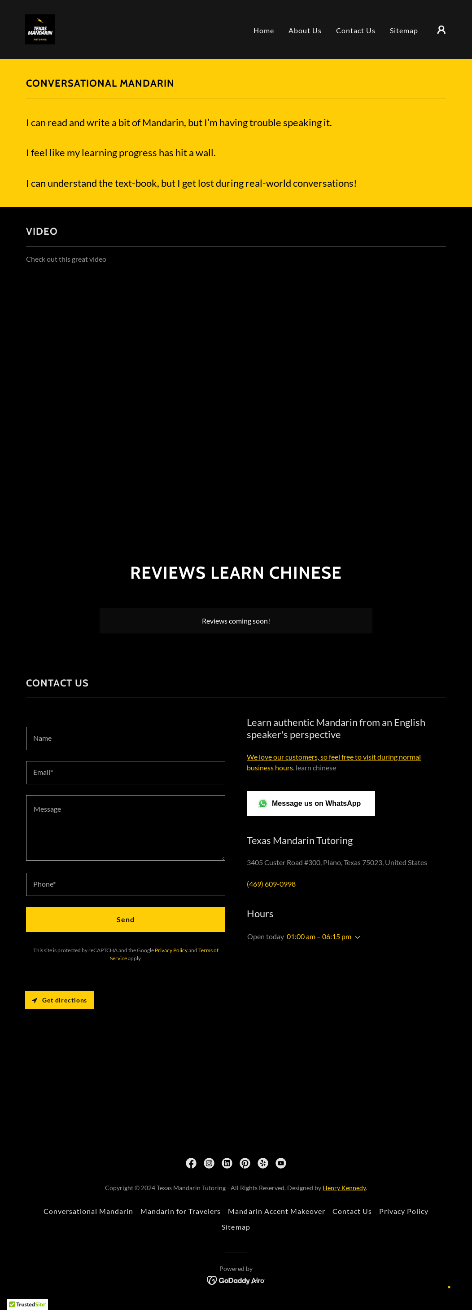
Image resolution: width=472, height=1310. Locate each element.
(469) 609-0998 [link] (271, 883)
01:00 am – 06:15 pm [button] (319, 936)
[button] (441, 30)
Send (126, 919)
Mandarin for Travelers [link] (180, 1211)
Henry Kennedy (344, 1187)
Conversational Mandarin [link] (88, 1211)
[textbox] (125, 738)
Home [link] (263, 30)
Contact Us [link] (356, 30)
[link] (40, 28)
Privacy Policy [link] (171, 950)
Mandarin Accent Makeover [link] (276, 1211)
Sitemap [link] (404, 30)
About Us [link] (305, 30)
